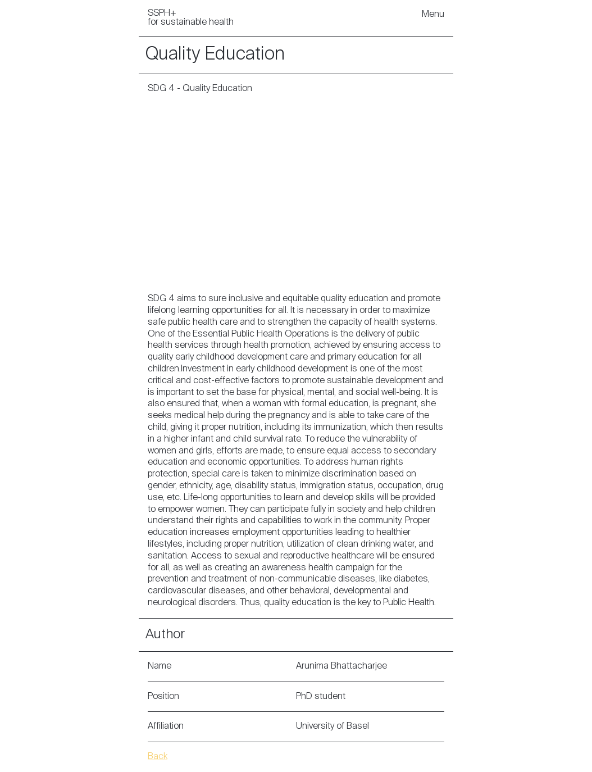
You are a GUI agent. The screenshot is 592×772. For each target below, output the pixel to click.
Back (157, 756)
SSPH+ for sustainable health (191, 18)
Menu (433, 14)
